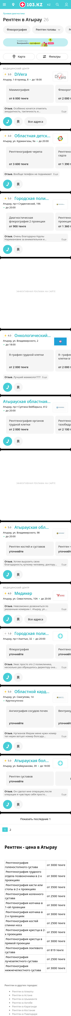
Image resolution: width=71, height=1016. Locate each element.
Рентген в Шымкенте (24, 999)
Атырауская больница (32, 760)
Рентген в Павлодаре (24, 1014)
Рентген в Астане (22, 995)
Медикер (23, 593)
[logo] (31, 4)
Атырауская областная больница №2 (27, 401)
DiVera (20, 74)
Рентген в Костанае (23, 1010)
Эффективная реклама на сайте (36, 291)
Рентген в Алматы (23, 991)
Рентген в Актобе (22, 1002)
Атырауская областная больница (32, 527)
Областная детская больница (32, 136)
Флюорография (17, 29)
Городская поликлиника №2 (32, 633)
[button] (4, 4)
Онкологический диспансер (32, 335)
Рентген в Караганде (24, 1006)
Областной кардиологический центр (32, 691)
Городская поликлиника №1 (32, 198)
